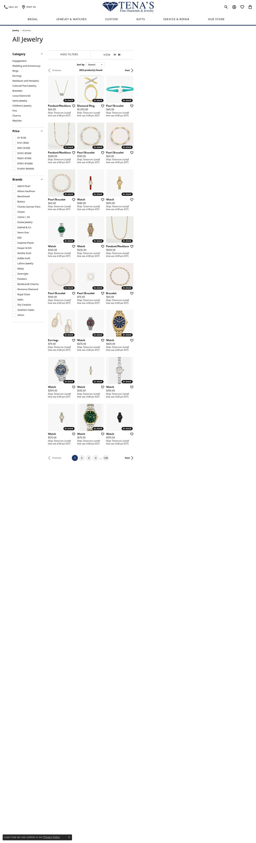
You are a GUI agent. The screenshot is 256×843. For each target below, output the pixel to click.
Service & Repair (176, 19)
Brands (17, 179)
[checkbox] (19, 137)
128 (161, 728)
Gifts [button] (140, 19)
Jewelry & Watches (71, 19)
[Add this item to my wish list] (109, 142)
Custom (111, 19)
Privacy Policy (51, 837)
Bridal (33, 19)
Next (237, 70)
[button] (28, 7)
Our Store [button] (216, 19)
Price (16, 131)
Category (18, 54)
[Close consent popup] (69, 837)
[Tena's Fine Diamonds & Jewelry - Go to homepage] (128, 7)
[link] (11, 7)
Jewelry (15, 30)
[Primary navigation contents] (128, 19)
